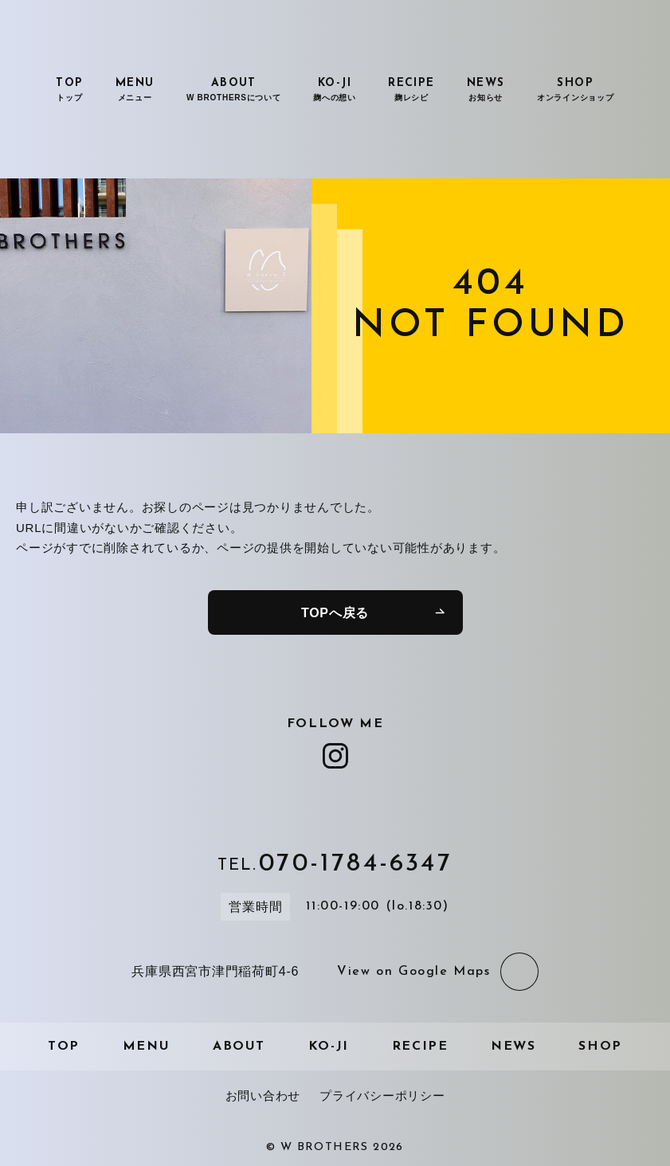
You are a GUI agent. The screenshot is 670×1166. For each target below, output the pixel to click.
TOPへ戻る (335, 613)
